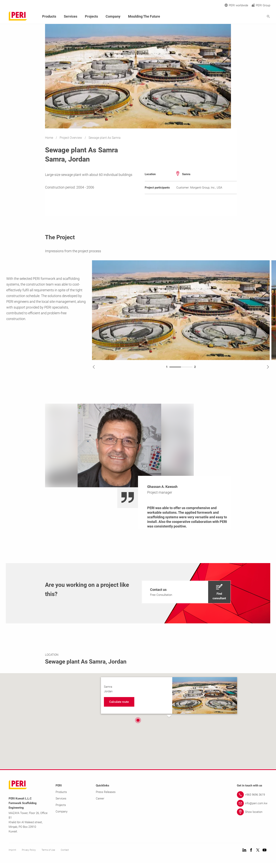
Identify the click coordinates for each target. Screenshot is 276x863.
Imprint (12, 849)
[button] (138, 720)
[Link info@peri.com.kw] (252, 803)
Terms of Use (48, 849)
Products (49, 16)
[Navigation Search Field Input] (247, 16)
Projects (91, 16)
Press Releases (106, 792)
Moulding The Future (144, 16)
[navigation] (186, 592)
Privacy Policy (29, 849)
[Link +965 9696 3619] (252, 794)
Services (70, 16)
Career (100, 798)
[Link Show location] (252, 811)
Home (49, 138)
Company (113, 16)
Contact (65, 849)
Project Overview (71, 138)
